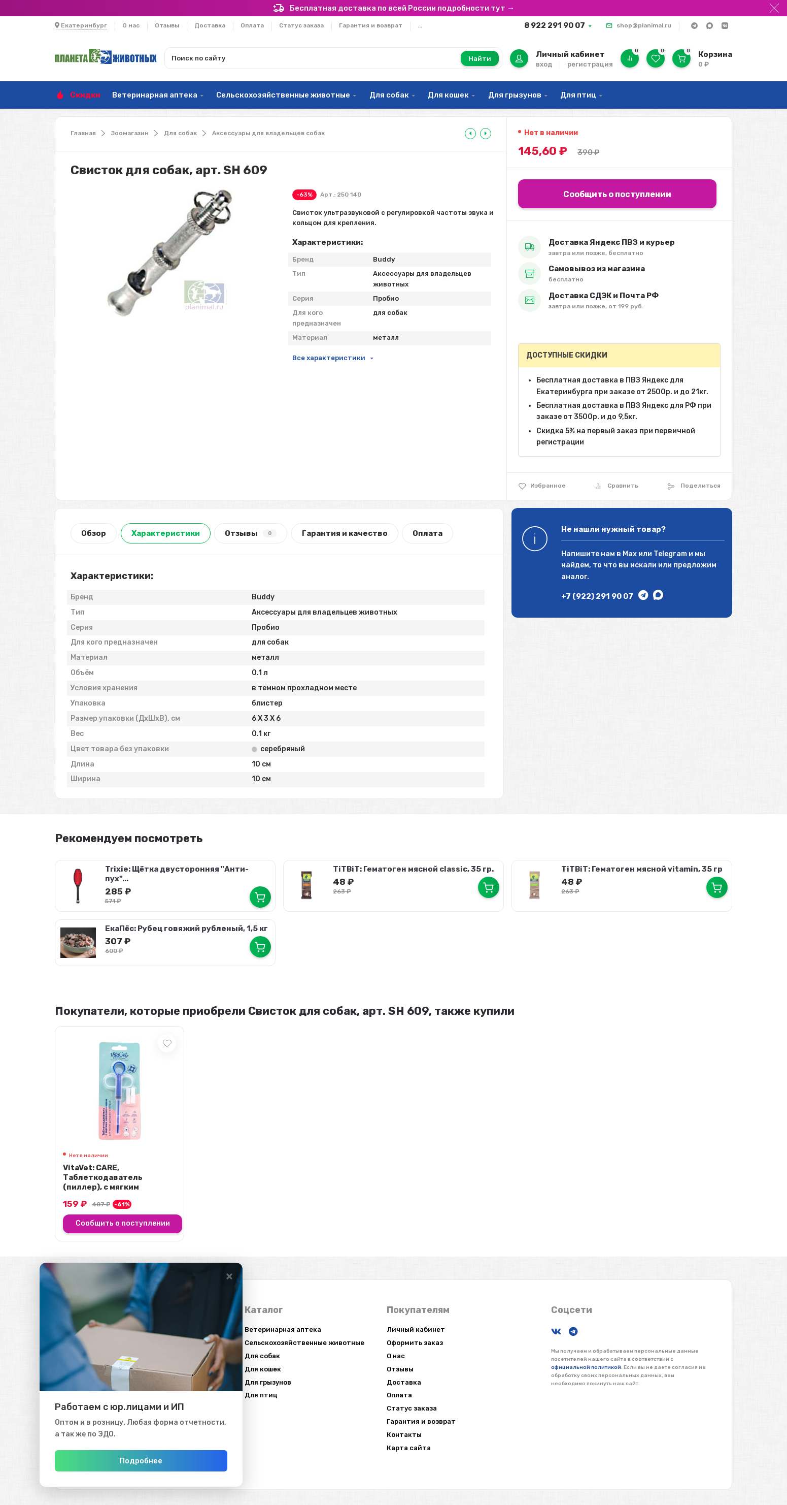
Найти (479, 58)
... (420, 25)
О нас (131, 25)
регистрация (590, 64)
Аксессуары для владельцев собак (268, 133)
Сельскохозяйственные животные (283, 95)
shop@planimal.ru (644, 25)
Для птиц (578, 95)
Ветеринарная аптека (154, 95)
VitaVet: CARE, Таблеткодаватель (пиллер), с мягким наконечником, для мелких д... (118, 1187)
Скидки (85, 95)
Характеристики (165, 533)
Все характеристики (328, 358)
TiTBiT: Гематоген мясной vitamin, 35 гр (642, 869)
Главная (83, 133)
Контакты (404, 1434)
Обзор (93, 533)
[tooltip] (470, 133)
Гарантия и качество (345, 533)
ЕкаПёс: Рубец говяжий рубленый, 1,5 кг (186, 928)
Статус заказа (301, 25)
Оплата (252, 25)
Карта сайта (409, 1448)
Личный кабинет (416, 1329)
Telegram (670, 554)
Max (630, 554)
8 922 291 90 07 (554, 25)
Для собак (389, 95)
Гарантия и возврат (370, 25)
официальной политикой (586, 1367)
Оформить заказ (415, 1343)
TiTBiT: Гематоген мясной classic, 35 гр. (413, 869)
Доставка (209, 25)
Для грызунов (514, 95)
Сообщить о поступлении (617, 194)
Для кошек (448, 95)
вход (544, 64)
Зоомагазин (130, 133)
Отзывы (167, 25)
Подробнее (140, 1460)
